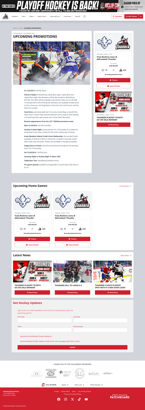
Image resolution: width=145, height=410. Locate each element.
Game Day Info (55, 16)
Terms (74, 391)
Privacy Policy (65, 391)
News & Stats (43, 16)
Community (68, 16)
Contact (56, 391)
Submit (72, 348)
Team (24, 16)
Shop (77, 16)
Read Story (113, 125)
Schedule (15, 16)
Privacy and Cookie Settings (72, 394)
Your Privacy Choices (84, 391)
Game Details (113, 86)
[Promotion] (72, 6)
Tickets (113, 80)
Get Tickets (131, 16)
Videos (32, 16)
